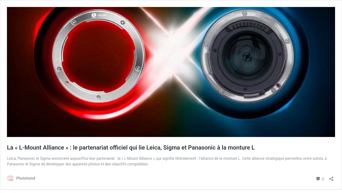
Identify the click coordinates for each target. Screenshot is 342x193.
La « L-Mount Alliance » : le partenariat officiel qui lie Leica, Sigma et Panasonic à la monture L (131, 147)
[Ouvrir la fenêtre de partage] (331, 177)
